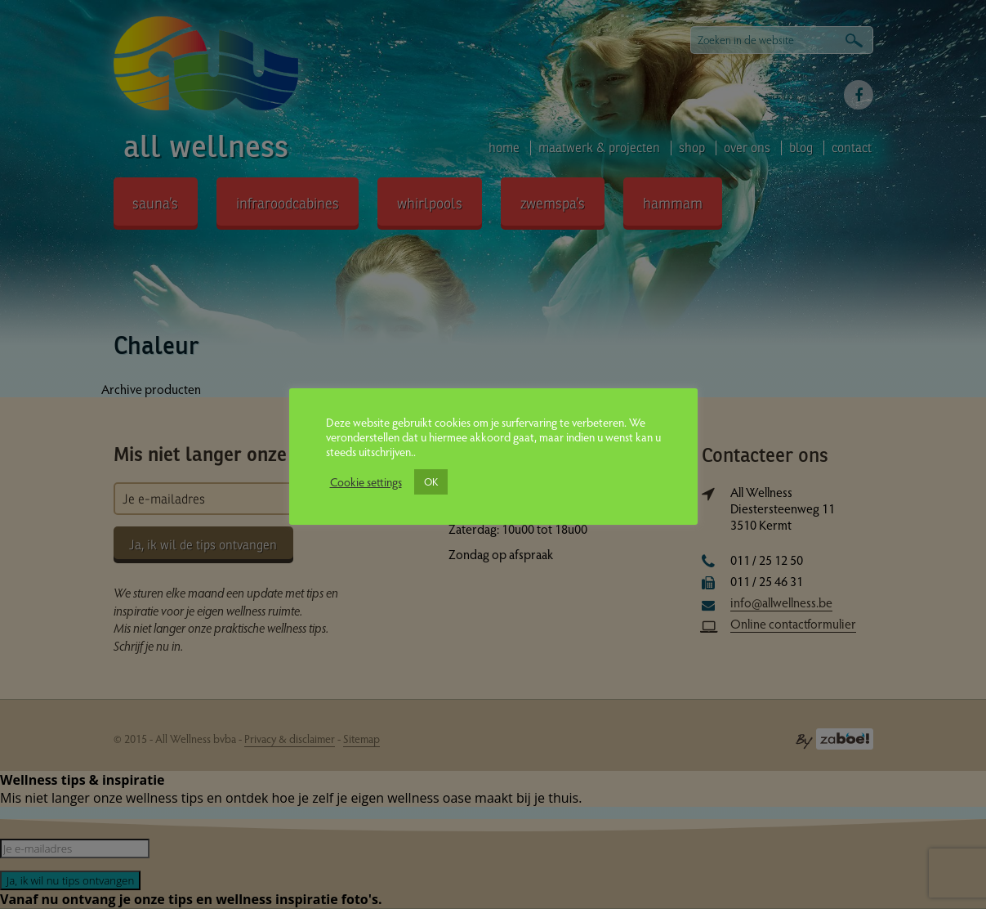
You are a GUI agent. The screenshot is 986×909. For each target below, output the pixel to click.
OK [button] (431, 481)
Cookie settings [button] (366, 481)
